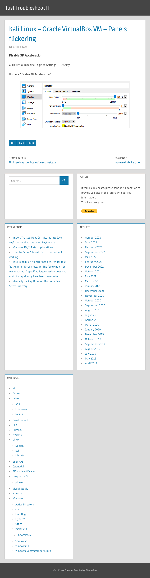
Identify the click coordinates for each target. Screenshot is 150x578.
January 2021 (93, 286)
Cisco (16, 398)
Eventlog (20, 514)
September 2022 (95, 252)
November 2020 (94, 295)
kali (21, 143)
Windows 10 (22, 541)
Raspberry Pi (20, 476)
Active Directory (24, 504)
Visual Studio (20, 488)
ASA (17, 404)
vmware (17, 493)
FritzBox (17, 430)
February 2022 (93, 261)
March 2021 (92, 281)
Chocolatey (24, 535)
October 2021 (93, 271)
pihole (19, 482)
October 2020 (93, 300)
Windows (18, 498)
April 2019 (91, 363)
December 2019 (94, 334)
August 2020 (92, 310)
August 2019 (92, 348)
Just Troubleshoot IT (29, 7)
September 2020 (95, 305)
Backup (17, 393)
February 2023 (93, 247)
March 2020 (92, 324)
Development (20, 420)
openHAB (18, 461)
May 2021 (90, 276)
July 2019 (90, 353)
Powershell (21, 528)
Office (18, 523)
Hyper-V (17, 434)
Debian (19, 445)
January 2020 (93, 329)
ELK (15, 425)
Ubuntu (20, 455)
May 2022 (90, 257)
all (13, 143)
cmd (18, 509)
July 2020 (90, 315)
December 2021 (94, 266)
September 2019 (95, 344)
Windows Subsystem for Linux (33, 550)
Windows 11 (22, 546)
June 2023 (91, 242)
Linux (31, 143)
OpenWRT (18, 466)
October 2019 (93, 339)
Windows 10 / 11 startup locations (33, 247)
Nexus (19, 414)
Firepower (21, 409)
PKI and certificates (24, 471)
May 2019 (90, 358)
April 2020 (91, 319)
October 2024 (93, 237)
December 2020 (94, 290)
